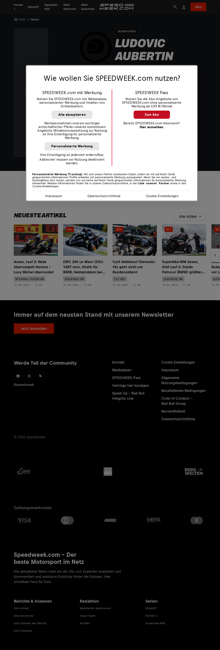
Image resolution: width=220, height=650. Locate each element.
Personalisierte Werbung (72, 146)
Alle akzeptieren (72, 114)
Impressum (53, 196)
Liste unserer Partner (153, 183)
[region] (112, 133)
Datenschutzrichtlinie (104, 196)
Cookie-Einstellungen (162, 196)
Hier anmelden (151, 127)
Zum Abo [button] (152, 114)
